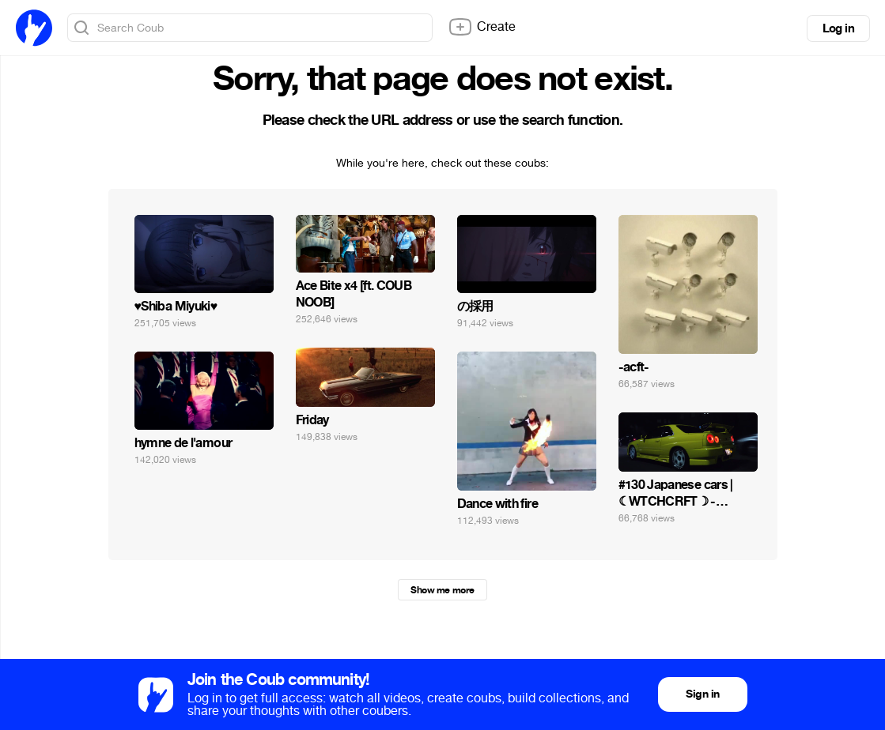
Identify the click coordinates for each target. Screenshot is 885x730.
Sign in (702, 694)
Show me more (442, 590)
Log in (838, 28)
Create (482, 27)
